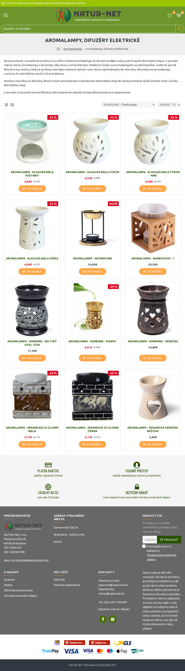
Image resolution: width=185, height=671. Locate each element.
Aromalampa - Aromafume (92, 258)
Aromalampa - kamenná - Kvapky (92, 341)
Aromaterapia (72, 48)
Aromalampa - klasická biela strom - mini (153, 174)
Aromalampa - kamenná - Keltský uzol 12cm (32, 343)
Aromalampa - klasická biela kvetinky (32, 174)
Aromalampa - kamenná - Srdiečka (153, 341)
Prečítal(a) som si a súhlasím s (162, 553)
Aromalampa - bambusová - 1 (152, 258)
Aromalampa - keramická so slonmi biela (32, 429)
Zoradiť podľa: (111, 104)
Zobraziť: (165, 104)
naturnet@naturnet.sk (113, 585)
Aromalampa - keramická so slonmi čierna (92, 429)
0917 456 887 (119, 602)
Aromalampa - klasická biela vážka (32, 258)
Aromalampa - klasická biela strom (92, 172)
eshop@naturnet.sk (111, 593)
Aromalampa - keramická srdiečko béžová (152, 429)
